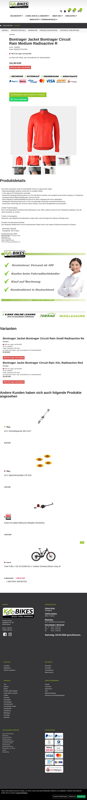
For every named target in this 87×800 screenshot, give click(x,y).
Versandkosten (49, 670)
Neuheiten (7, 717)
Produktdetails (18, 30)
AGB (46, 691)
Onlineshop (16, 16)
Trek (5, 684)
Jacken (17, 25)
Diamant (6, 686)
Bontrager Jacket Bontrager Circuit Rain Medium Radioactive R (40, 41)
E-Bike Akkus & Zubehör (37, 16)
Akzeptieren (81, 796)
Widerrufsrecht (49, 672)
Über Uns (57, 16)
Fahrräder (6, 697)
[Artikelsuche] (61, 11)
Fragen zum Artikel (49, 30)
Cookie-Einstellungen (60, 796)
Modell (5, 30)
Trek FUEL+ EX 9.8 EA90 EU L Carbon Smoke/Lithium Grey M (32, 566)
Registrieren (7, 668)
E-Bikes (6, 695)
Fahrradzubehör (8, 704)
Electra (6, 688)
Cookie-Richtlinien (21, 793)
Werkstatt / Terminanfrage (43, 20)
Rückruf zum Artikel (69, 30)
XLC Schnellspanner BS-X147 (17, 431)
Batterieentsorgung (50, 693)
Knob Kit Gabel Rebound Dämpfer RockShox (24, 523)
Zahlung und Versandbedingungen (55, 695)
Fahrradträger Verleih (10, 706)
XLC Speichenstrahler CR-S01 (18, 475)
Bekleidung (8, 25)
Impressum (48, 686)
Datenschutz (48, 688)
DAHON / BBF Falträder (10, 691)
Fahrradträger (8, 702)
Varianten (32, 30)
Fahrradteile (7, 699)
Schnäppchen (8, 708)
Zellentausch (7, 710)
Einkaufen (71, 16)
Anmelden (6, 666)
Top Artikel (48, 668)
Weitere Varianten (17, 582)
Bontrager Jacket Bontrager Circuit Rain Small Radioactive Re (43, 338)
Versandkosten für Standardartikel (38, 57)
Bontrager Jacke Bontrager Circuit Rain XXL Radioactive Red (43, 362)
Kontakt (47, 684)
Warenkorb (48, 666)
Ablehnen (72, 796)
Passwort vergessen (9, 670)
